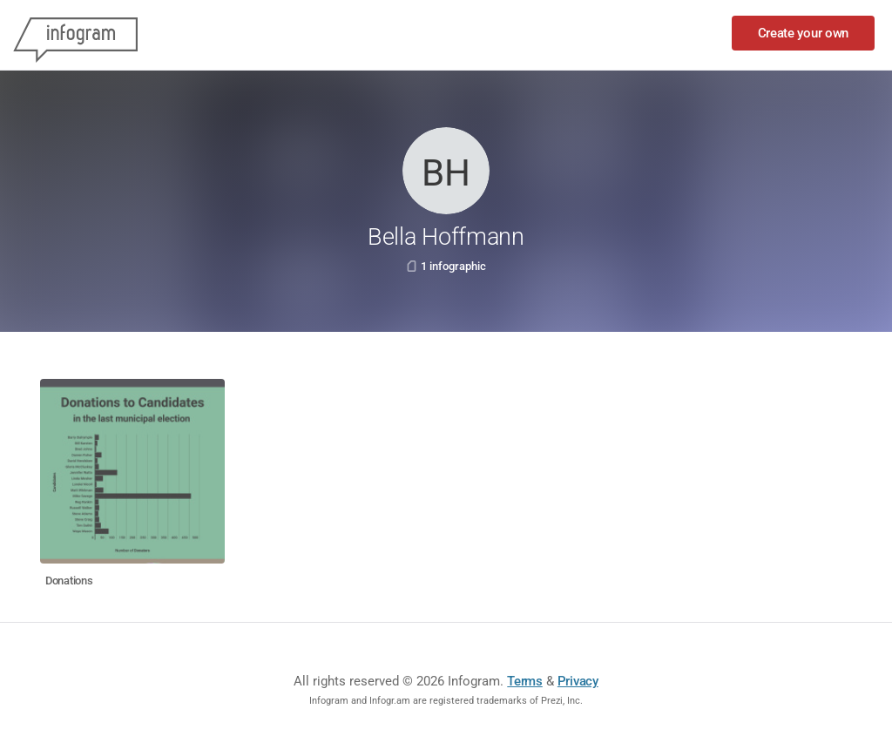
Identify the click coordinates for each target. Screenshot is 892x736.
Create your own (803, 33)
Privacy (578, 681)
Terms (525, 681)
